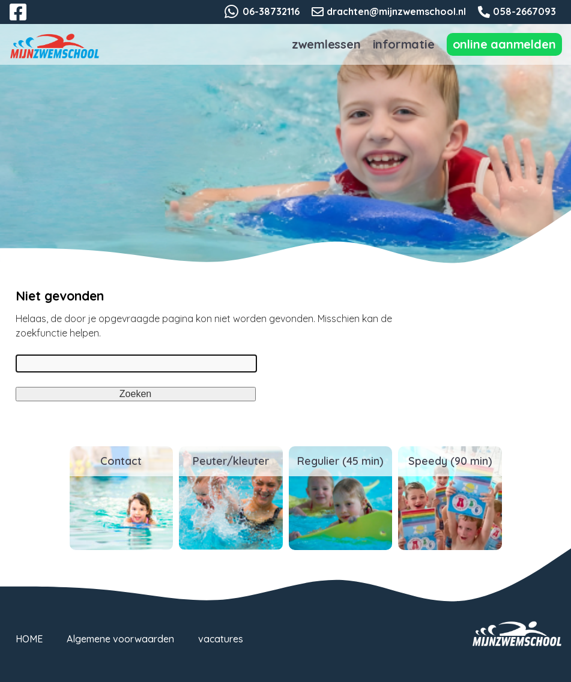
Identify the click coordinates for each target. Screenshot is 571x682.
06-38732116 (271, 11)
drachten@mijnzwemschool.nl (396, 11)
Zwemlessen (326, 44)
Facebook (26, 19)
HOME (29, 639)
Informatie (404, 44)
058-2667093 (524, 11)
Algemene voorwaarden (120, 639)
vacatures (220, 639)
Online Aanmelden (504, 44)
